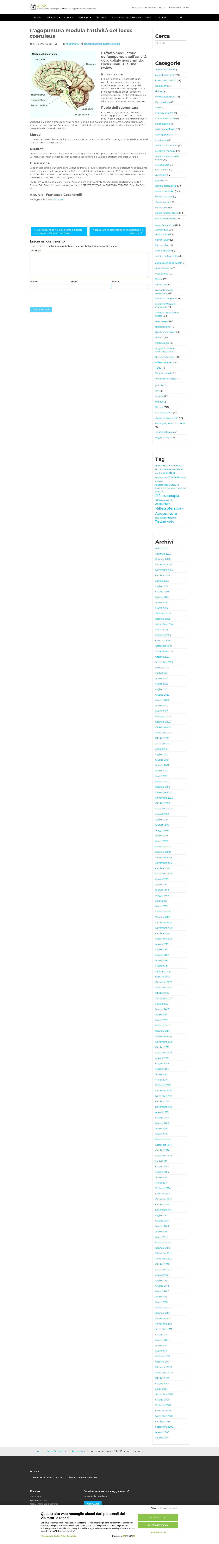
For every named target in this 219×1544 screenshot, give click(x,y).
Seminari (84, 17)
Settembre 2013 (163, 1210)
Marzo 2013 (161, 1237)
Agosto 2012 (161, 1275)
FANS (158, 107)
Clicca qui (92, 1504)
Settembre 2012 (163, 1269)
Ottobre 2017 (162, 993)
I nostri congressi (164, 113)
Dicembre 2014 (163, 1145)
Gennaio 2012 (162, 1313)
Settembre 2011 (163, 1329)
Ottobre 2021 (162, 738)
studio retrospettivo (165, 218)
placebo (159, 180)
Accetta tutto (158, 1517)
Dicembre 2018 (163, 922)
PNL (157, 391)
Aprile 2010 (161, 1389)
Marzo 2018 (161, 966)
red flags (160, 401)
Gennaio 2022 (162, 722)
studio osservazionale (166, 418)
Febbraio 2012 (162, 1307)
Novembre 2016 (163, 1042)
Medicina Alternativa (166, 145)
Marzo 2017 (161, 1020)
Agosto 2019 (161, 879)
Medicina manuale (165, 151)
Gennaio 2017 (162, 1031)
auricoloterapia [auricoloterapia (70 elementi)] (165, 469)
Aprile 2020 (161, 835)
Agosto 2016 (161, 1058)
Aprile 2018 (161, 960)
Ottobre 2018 (162, 933)
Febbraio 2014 (162, 1188)
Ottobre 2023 (162, 656)
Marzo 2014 (161, 1182)
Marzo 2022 (161, 711)
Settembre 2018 (163, 938)
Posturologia (162, 343)
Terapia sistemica (164, 432)
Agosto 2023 (162, 667)
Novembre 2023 (164, 651)
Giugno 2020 (162, 825)
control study (162, 239)
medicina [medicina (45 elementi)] (181, 488)
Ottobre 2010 (162, 1378)
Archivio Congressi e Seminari (44, 1504)
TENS (158, 367)
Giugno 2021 (162, 760)
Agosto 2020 (162, 814)
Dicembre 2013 (163, 1199)
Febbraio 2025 (163, 613)
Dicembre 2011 (163, 1318)
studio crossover (164, 196)
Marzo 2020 (161, 841)
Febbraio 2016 (163, 1085)
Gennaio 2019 (162, 917)
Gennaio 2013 (162, 1248)
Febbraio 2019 (163, 911)
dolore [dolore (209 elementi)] (173, 477)
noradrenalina (111, 44)
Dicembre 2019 (163, 857)
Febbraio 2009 (163, 1405)
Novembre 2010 (164, 1372)
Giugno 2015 (162, 1117)
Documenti (161, 86)
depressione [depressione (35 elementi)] (161, 477)
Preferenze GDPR (158, 1532)
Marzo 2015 (161, 1134)
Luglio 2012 (161, 1280)
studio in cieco (163, 202)
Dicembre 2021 (163, 727)
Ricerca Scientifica (165, 357)
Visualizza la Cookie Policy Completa (58, 1536)
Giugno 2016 (162, 1063)
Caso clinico (161, 273)
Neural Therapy (163, 250)
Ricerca (159, 407)
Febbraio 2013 (162, 1242)
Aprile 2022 (161, 705)
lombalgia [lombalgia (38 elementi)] (160, 488)
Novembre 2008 (164, 1416)
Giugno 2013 (162, 1220)
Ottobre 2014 (162, 1150)
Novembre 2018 (163, 928)
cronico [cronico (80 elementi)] (171, 472)
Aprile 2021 (161, 770)
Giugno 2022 (162, 694)
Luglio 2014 (161, 1161)
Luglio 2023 (161, 673)
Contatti (160, 17)
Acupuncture (162, 234)
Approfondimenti (164, 75)
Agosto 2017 (161, 1004)
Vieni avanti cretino (165, 378)
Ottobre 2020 (162, 803)
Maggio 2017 (162, 1009)
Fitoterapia (161, 284)
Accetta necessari (158, 1525)
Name (34, 281)
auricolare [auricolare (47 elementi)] (176, 465)
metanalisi (160, 175)
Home (37, 17)
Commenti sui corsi (165, 80)
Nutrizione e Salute (165, 332)
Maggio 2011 (161, 1340)
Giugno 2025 (162, 591)
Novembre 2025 (164, 570)
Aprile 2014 (161, 1177)
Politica (159, 337)
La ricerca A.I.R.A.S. (165, 129)
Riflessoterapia (163, 362)
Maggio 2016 (162, 1069)
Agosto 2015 (161, 1112)
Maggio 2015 (162, 1123)
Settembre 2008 (164, 1426)
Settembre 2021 (163, 743)
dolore (158, 91)
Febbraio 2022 (163, 716)
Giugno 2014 (162, 1166)
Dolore (159, 279)
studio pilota (162, 207)
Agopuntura (72, 44)
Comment (35, 250)
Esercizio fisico (163, 102)
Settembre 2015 (163, 1107)
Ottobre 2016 (162, 1047)
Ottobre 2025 (162, 575)
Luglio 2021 (161, 754)
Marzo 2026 (161, 548)
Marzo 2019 (161, 906)
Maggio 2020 (162, 830)
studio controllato (164, 191)
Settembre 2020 (164, 808)
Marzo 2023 (161, 684)
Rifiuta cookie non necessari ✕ (164, 1508)
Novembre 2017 (163, 987)
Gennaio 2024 (162, 640)
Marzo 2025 (161, 608)
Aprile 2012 (161, 1296)
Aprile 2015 (161, 1128)
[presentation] (51, 299)
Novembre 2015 (163, 1096)
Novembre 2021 (163, 732)
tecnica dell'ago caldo (167, 256)
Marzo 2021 (161, 776)
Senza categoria (163, 412)
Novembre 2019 (163, 863)
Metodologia (162, 165)
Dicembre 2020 (163, 792)
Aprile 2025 (161, 602)
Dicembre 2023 (163, 646)
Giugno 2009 (162, 1399)
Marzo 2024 (161, 629)
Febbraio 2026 (163, 553)
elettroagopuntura (165, 96)
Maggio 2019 (162, 895)
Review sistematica (165, 186)
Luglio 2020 (161, 819)
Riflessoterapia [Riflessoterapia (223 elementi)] (167, 496)
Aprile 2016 (161, 1074)
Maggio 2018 (162, 955)
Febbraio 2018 (163, 971)
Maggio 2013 (162, 1226)
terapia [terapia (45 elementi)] (172, 517)
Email (74, 281)
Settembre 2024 (164, 624)
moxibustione (162, 326)
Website (116, 281)
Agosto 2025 (162, 581)
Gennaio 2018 (162, 976)
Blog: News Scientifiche (126, 17)
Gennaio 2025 (162, 619)
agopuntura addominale (168, 263)
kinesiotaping (162, 124)
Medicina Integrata (165, 298)
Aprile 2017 (161, 1014)
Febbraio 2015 (162, 1139)
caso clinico (161, 169)
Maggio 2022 (162, 700)
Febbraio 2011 (162, 1356)
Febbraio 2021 (162, 781)
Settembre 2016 (163, 1052)
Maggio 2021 (162, 765)
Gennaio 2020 (163, 852)
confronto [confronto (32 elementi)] (160, 473)
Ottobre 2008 (162, 1421)
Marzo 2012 (161, 1302)
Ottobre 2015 (162, 1101)
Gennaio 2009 (163, 1410)
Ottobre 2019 (162, 868)
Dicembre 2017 (163, 982)
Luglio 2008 (161, 1437)
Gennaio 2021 (162, 787)
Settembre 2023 (164, 662)
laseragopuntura (164, 134)
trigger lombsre (163, 437)
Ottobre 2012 (162, 1264)
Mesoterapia (162, 321)
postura (159, 396)
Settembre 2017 (163, 998)
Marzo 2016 (161, 1079)
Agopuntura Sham (165, 69)
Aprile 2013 (161, 1231)
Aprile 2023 (161, 678)
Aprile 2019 (161, 901)
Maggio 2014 (162, 1172)
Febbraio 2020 (163, 846)
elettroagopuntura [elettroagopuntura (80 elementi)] (167, 484)
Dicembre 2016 (163, 1036)
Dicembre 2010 (163, 1367)
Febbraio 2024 (163, 635)
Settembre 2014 (163, 1155)
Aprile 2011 (161, 1345)
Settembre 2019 (163, 873)
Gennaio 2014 (162, 1193)
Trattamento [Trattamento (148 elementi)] (164, 521)
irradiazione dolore (165, 118)
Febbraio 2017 (162, 1025)
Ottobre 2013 (162, 1204)
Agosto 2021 (161, 749)
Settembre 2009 (164, 1394)
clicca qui (58, 199)
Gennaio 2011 (162, 1361)
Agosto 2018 (161, 944)
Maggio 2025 (162, 597)
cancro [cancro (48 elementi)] (179, 469)
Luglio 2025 (161, 586)
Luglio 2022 (161, 689)
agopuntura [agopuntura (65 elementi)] (162, 465)
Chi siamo (53, 17)
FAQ (148, 17)
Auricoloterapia (163, 268)
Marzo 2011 (161, 1351)
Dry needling (162, 245)
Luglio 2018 (161, 949)
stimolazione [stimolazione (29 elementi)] (161, 518)
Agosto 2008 (162, 1432)
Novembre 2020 (164, 798)
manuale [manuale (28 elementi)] (171, 488)
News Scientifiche (165, 225)
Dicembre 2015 (163, 1090)
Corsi (68, 17)
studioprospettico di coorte (170, 423)
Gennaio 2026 (163, 559)
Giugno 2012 (162, 1285)
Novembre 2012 (163, 1258)
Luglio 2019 (161, 884)
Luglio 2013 (161, 1215)
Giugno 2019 (162, 890)
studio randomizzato (166, 213)
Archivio (101, 17)
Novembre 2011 (163, 1323)
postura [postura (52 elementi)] (159, 491)
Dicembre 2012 (163, 1253)
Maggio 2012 (162, 1291)
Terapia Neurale (163, 373)
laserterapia (161, 140)
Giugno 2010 (162, 1383)
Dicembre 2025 (163, 564)
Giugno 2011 (161, 1334)
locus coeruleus (93, 44)
